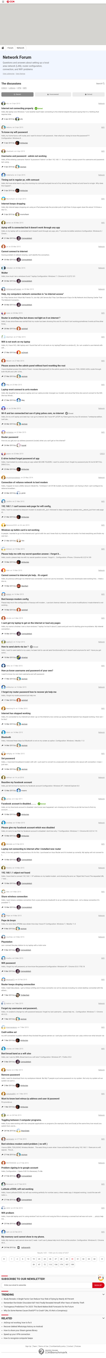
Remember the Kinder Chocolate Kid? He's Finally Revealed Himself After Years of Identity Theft (44, 1303)
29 (67, 1259)
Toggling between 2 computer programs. (21, 1120)
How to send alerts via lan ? (15, 646)
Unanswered (53, 94)
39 (34, 1265)
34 (94, 1259)
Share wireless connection (14, 896)
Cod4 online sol (9, 1032)
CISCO (4, 88)
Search (100, 83)
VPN (19, 88)
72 (45, 1265)
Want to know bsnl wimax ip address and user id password (30, 1098)
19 (34, 1259)
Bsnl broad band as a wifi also (16, 1053)
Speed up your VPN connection (17, 1334)
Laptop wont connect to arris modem (19, 389)
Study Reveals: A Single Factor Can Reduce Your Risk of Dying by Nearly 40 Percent (39, 1299)
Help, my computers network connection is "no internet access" (32, 294)
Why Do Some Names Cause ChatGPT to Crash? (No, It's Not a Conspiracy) (35, 1310)
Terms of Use (43, 1346)
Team (35, 1346)
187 (66, 1265)
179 (61, 1265)
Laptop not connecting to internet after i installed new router (31, 849)
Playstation (6, 941)
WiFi (25, 88)
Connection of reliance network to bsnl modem (24, 482)
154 (55, 1265)
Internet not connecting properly (17, 108)
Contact (70, 1346)
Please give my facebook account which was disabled (28, 827)
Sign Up (28, 1346)
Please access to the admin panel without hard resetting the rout (33, 365)
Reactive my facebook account (16, 782)
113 (50, 1265)
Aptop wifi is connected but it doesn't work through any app (30, 227)
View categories (8, 74)
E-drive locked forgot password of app (20, 458)
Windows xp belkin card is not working (20, 530)
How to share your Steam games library (20, 1330)
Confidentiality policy (58, 1346)
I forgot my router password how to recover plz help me (28, 692)
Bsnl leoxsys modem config (15, 599)
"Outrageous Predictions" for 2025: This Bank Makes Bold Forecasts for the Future (39, 1307)
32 (83, 1259)
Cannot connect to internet (14, 251)
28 (61, 1259)
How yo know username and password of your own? (27, 670)
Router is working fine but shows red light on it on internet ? (30, 318)
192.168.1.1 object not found (15, 872)
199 (72, 1265)
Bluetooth (6, 737)
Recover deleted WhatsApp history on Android (23, 1326)
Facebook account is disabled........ (18, 803)
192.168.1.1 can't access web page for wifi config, (26, 506)
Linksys (12, 88)
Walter (4, 272)
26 (50, 1259)
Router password (9, 437)
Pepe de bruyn (8, 920)
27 (56, 1259)
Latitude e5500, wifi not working (17, 1189)
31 (78, 1259)
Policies (78, 1346)
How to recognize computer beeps (18, 1338)
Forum (10, 48)
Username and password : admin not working (24, 156)
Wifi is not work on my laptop (15, 341)
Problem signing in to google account (19, 1167)
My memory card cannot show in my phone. (23, 1236)
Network (20, 48)
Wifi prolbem (7, 1213)
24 (45, 1259)
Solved (88, 94)
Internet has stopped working (16, 713)
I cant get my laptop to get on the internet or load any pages (30, 623)
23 (39, 1259)
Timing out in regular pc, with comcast (20, 179)
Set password (8, 758)
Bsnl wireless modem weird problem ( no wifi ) (24, 1144)
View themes (20, 74)
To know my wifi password (14, 132)
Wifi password (8, 963)
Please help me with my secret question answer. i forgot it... (31, 554)
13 (28, 1259)
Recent (17, 94)
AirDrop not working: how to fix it (18, 1322)
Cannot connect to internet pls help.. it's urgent (24, 575)
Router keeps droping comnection (18, 984)
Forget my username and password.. (19, 1008)
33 (89, 1259)
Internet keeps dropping (13, 203)
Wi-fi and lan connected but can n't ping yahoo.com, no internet (32, 413)
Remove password (10, 1074)
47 (39, 1265)
